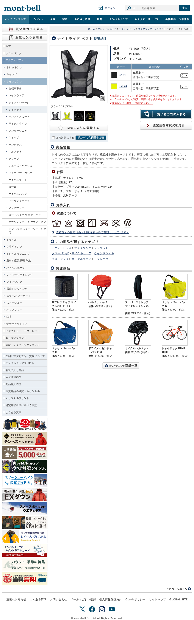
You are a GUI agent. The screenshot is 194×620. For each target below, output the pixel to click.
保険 (53, 19)
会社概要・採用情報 (177, 19)
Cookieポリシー (135, 599)
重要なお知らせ (16, 599)
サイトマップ (157, 599)
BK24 (122, 74)
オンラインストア (15, 19)
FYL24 (123, 86)
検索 (184, 7)
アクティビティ (127, 29)
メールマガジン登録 (83, 599)
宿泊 (65, 19)
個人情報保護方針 (110, 599)
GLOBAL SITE (178, 599)
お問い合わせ (58, 599)
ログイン (110, 8)
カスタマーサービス (146, 19)
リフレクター (102, 259)
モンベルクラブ (118, 19)
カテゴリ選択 (131, 8)
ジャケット (160, 29)
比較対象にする (65, 137)
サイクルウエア (81, 253)
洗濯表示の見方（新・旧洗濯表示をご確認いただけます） (92, 232)
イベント (38, 19)
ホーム (91, 29)
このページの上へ (179, 589)
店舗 (99, 19)
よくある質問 (38, 599)
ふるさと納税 (82, 19)
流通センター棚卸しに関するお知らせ (132, 103)
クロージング (60, 253)
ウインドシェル (104, 253)
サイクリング (145, 29)
